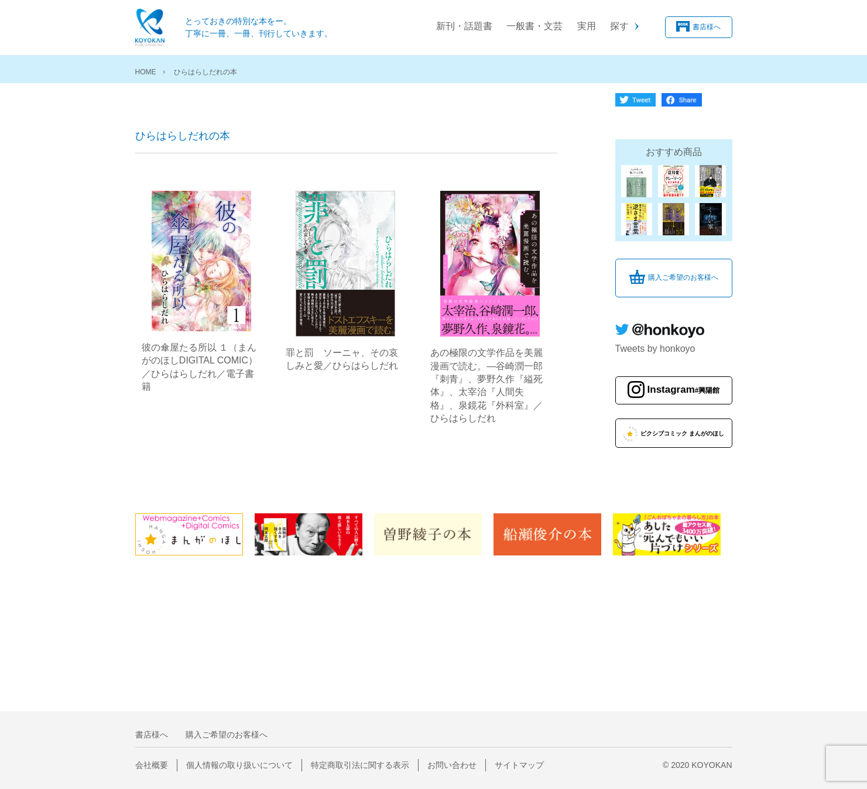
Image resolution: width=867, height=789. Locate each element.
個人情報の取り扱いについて (239, 765)
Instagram (683, 390)
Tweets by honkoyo (655, 349)
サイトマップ (519, 765)
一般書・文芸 (534, 26)
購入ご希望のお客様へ (683, 277)
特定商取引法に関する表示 (360, 765)
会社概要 (151, 765)
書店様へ (707, 27)
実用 (586, 26)
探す (619, 26)
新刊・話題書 (464, 26)
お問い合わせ (452, 765)
